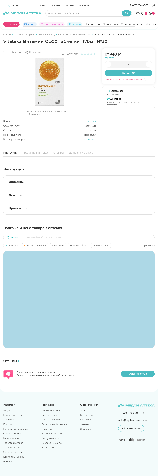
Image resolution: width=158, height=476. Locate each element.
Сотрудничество (51, 438)
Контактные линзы (13, 456)
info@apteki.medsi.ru (133, 420)
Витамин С (89, 139)
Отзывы (58, 152)
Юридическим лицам (54, 433)
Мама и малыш (11, 438)
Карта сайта (48, 447)
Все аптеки (86, 415)
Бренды (7, 461)
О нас (83, 410)
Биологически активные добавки (74, 34)
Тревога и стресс (13, 443)
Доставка (70, 5)
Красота (7, 424)
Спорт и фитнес (12, 433)
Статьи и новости (52, 419)
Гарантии (47, 429)
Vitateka (91, 121)
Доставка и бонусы (81, 152)
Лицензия (55, 5)
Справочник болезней (54, 424)
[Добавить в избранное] (12, 52)
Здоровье (8, 419)
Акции (7, 410)
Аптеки (42, 5)
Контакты (84, 5)
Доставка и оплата (52, 410)
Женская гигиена (13, 452)
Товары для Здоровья (24, 34)
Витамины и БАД (46, 34)
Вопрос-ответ (49, 415)
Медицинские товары (15, 429)
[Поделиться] (34, 52)
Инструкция (11, 152)
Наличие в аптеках (36, 152)
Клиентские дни (12, 415)
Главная (7, 34)
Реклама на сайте (52, 443)
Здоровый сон (11, 447)
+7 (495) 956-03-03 (138, 5)
